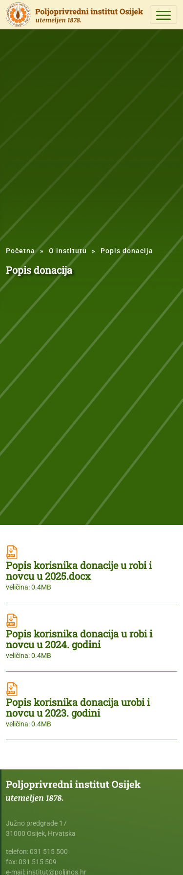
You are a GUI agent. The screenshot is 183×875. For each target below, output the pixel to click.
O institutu (68, 251)
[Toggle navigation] (163, 14)
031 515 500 (49, 851)
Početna (20, 251)
